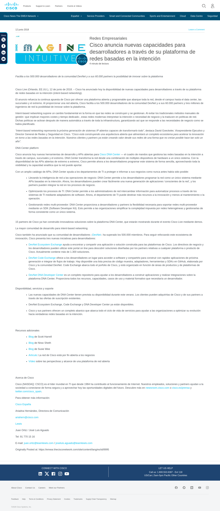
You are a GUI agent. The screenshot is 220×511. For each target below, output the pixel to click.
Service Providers (96, 16)
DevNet (96, 234)
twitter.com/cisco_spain (28, 391)
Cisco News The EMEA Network (21, 16)
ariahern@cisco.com (26, 417)
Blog (31, 336)
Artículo (33, 355)
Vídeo (32, 361)
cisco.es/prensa (181, 387)
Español (76, 16)
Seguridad (212, 16)
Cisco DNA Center (110, 154)
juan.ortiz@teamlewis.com (38, 443)
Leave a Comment (197, 29)
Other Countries (179, 475)
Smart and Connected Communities (127, 16)
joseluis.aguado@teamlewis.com (74, 443)
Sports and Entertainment (162, 16)
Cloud (183, 16)
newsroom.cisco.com (157, 387)
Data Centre (197, 16)
